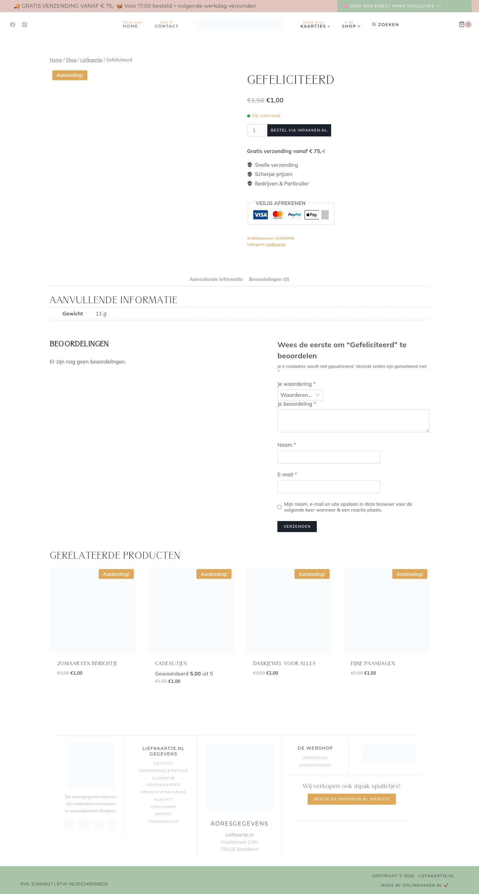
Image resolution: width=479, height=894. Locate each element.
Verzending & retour (163, 769)
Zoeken (388, 24)
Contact (166, 24)
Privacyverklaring (163, 791)
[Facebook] (12, 24)
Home (133, 24)
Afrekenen (315, 756)
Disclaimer (164, 805)
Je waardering (296, 383)
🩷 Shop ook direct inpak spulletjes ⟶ (392, 6)
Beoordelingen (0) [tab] (269, 278)
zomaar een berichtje (87, 662)
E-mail (287, 473)
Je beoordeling (296, 402)
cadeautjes (171, 662)
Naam (286, 444)
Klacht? (163, 798)
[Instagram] (24, 24)
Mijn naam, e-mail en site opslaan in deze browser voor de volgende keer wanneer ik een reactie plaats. (348, 506)
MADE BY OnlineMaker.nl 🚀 (415, 884)
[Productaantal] (256, 130)
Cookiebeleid (163, 820)
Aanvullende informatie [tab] (216, 278)
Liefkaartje (276, 244)
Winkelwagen (315, 764)
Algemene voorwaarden (164, 780)
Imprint (163, 813)
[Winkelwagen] (465, 24)
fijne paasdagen (373, 662)
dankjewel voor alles (284, 662)
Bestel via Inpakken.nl (299, 130)
